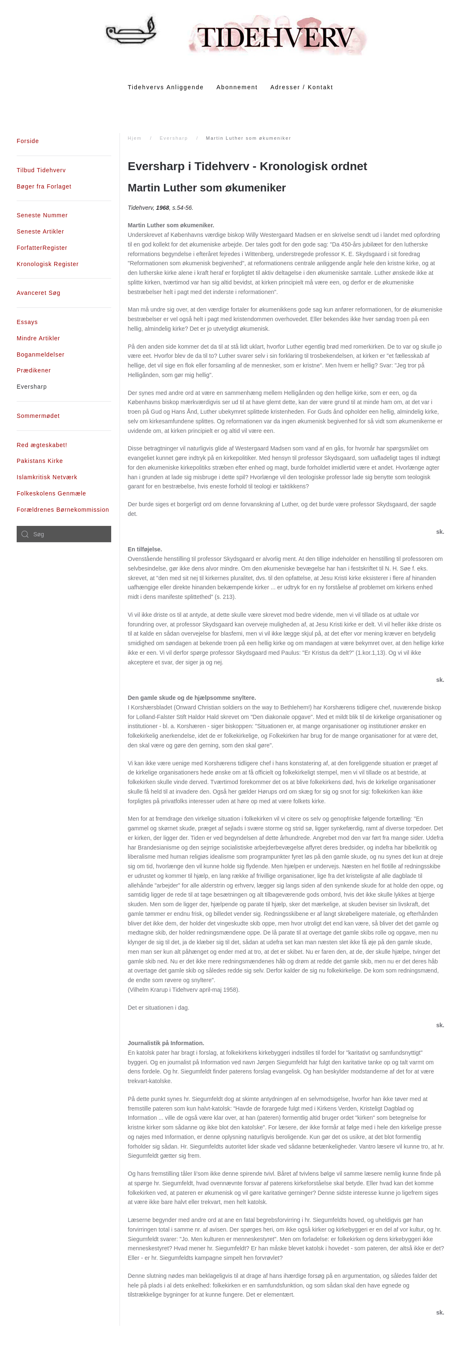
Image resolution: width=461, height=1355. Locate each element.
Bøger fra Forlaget (44, 186)
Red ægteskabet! (42, 445)
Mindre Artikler (38, 338)
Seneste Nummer (42, 215)
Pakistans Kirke (40, 461)
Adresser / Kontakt (301, 87)
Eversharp (173, 138)
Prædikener (34, 370)
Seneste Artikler (40, 231)
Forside (28, 141)
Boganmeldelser (41, 354)
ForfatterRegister (42, 247)
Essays (27, 322)
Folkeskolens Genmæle (51, 493)
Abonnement (237, 87)
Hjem (135, 138)
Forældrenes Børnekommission (63, 509)
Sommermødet (38, 415)
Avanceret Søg (38, 292)
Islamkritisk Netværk (47, 477)
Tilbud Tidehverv (41, 170)
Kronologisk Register (48, 264)
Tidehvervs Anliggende (166, 87)
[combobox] (64, 534)
